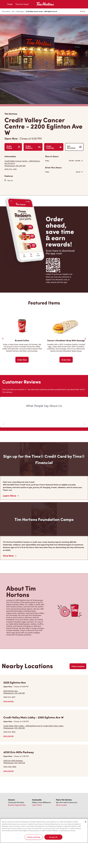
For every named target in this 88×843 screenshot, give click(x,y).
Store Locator (61, 805)
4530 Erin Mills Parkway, (14, 761)
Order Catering (53, 147)
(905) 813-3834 (9, 732)
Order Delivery (33, 147)
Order (10, 4)
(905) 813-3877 (9, 697)
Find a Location (78, 666)
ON (13, 11)
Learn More (11, 495)
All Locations (6, 11)
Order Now (22, 359)
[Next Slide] (85, 339)
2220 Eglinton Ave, (14, 692)
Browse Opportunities (17, 805)
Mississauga (20, 11)
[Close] (85, 821)
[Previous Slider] (3, 339)
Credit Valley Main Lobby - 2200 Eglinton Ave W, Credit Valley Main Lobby (33, 727)
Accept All (53, 837)
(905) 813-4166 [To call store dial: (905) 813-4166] (10, 169)
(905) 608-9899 (9, 767)
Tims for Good (21, 4)
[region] (44, 830)
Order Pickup (13, 147)
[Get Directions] (23, 163)
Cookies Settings (33, 837)
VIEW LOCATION (8, 701)
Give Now (9, 555)
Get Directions (74, 147)
